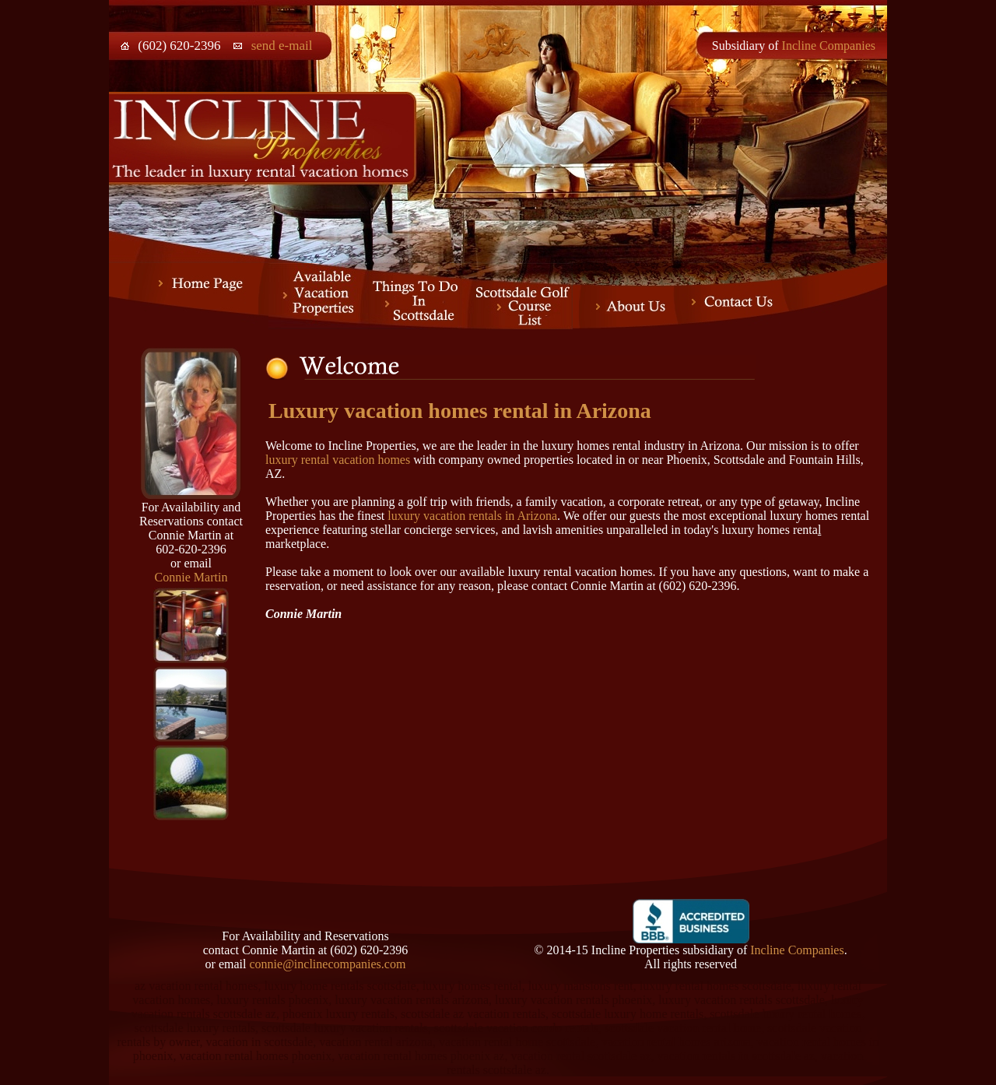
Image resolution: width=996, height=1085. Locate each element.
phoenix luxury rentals (338, 1013)
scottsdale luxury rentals (195, 1027)
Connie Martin (191, 577)
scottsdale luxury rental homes (785, 1013)
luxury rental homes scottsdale (715, 985)
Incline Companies (828, 45)
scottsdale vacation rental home (683, 1027)
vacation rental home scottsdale (517, 1041)
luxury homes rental (472, 985)
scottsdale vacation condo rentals (516, 1027)
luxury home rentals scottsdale (340, 985)
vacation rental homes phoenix (255, 1055)
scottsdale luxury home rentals (627, 1013)
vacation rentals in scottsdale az (736, 1055)
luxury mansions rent (580, 985)
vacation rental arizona (376, 1041)
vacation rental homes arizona (675, 1041)
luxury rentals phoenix (272, 999)
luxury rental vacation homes (337, 459)
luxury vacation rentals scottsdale (741, 999)
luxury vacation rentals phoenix (573, 999)
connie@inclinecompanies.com (327, 964)
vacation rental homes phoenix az (421, 1055)
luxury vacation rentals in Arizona (472, 515)
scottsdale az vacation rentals (473, 1013)
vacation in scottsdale (259, 1041)
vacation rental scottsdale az (580, 1055)
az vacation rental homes (196, 985)
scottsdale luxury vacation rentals (344, 1027)
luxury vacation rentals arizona (412, 999)
